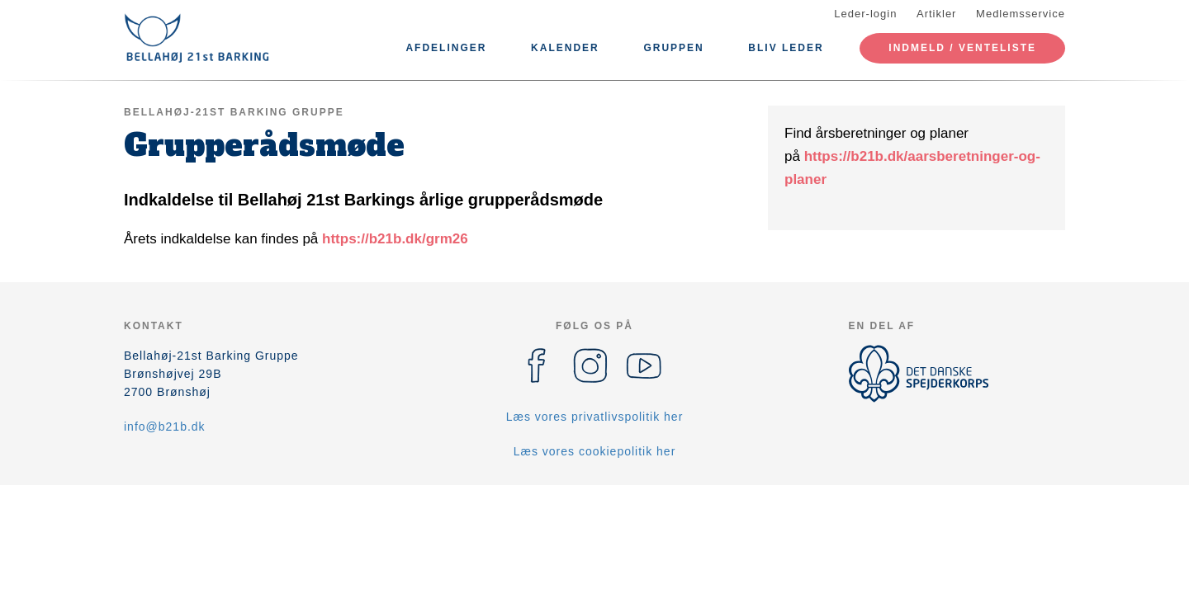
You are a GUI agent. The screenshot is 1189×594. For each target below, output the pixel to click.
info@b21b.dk (165, 426)
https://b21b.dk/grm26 (395, 239)
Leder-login (865, 13)
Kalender (565, 48)
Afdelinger (445, 48)
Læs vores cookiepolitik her (595, 451)
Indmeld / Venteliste (962, 48)
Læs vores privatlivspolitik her (595, 416)
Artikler (936, 13)
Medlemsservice (1020, 13)
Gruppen (673, 48)
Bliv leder (785, 48)
